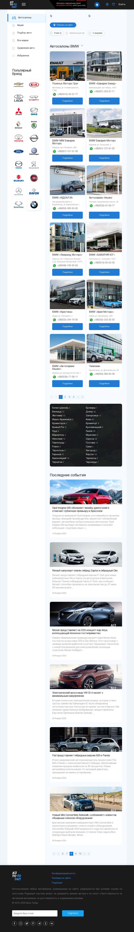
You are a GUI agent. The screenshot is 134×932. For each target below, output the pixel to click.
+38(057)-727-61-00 (67, 151)
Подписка (73, 913)
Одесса (91, 439)
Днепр (91, 412)
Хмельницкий (60, 458)
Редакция (57, 883)
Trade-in (57, 33)
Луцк (55, 431)
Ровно (56, 447)
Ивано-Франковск (62, 420)
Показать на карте (63, 25)
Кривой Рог (59, 427)
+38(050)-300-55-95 (67, 209)
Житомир (58, 416)
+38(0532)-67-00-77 (104, 206)
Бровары (91, 408)
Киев (90, 420)
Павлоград (59, 443)
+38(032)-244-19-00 (67, 320)
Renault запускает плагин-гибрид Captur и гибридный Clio (85, 571)
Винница (58, 412)
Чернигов (58, 462)
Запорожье (93, 416)
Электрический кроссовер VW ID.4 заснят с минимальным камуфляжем (77, 694)
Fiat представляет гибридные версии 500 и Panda (81, 756)
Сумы (89, 447)
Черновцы (92, 462)
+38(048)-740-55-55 (67, 266)
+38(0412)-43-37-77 (67, 94)
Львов (90, 431)
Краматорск (59, 423)
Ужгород (91, 451)
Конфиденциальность (64, 874)
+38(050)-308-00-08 (104, 374)
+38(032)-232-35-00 (104, 320)
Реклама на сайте (61, 878)
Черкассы (92, 458)
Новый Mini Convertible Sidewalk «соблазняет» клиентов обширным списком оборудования (84, 816)
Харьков (58, 455)
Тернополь (59, 451)
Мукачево (92, 435)
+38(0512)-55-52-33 (104, 263)
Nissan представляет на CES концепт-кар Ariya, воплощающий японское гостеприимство (80, 632)
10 (80, 854)
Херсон (91, 455)
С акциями (97, 33)
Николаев (58, 439)
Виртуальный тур (77, 33)
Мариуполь (59, 435)
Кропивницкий (94, 427)
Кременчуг (92, 423)
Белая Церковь (61, 408)
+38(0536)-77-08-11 (67, 377)
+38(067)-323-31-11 (104, 92)
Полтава (92, 443)
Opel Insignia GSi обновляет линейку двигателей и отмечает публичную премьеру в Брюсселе (80, 509)
